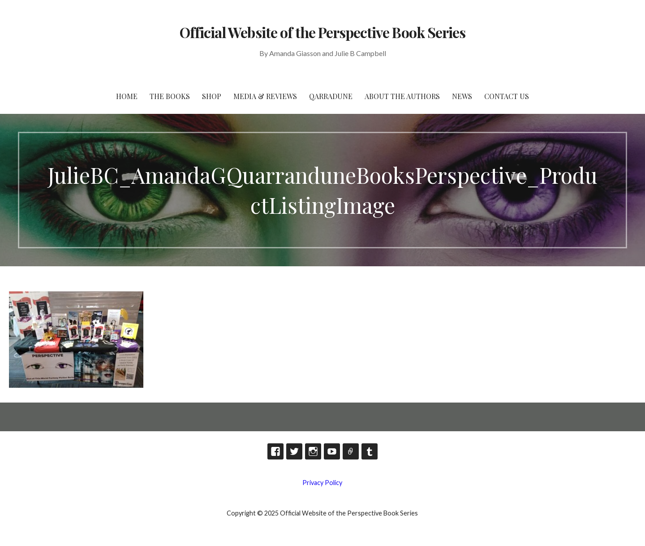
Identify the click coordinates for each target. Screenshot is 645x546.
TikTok (351, 451)
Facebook (275, 451)
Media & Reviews (265, 96)
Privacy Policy (322, 482)
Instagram (313, 451)
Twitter (294, 451)
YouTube (332, 451)
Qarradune (331, 96)
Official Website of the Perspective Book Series (322, 32)
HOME (127, 96)
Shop (211, 96)
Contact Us (506, 96)
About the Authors (402, 96)
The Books (170, 96)
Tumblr (369, 451)
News (462, 96)
